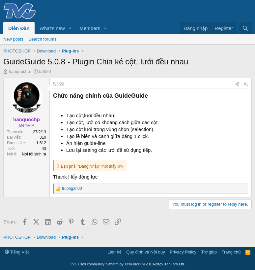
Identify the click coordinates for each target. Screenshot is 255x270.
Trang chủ (231, 252)
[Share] (237, 84)
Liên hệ (114, 252)
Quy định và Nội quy (145, 252)
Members (90, 28)
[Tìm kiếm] (245, 28)
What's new (52, 28)
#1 (246, 84)
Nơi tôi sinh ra (34, 154)
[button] (70, 28)
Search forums (43, 39)
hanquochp (19, 71)
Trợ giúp (209, 252)
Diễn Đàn (19, 28)
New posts (13, 39)
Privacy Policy (183, 252)
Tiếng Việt (17, 252)
